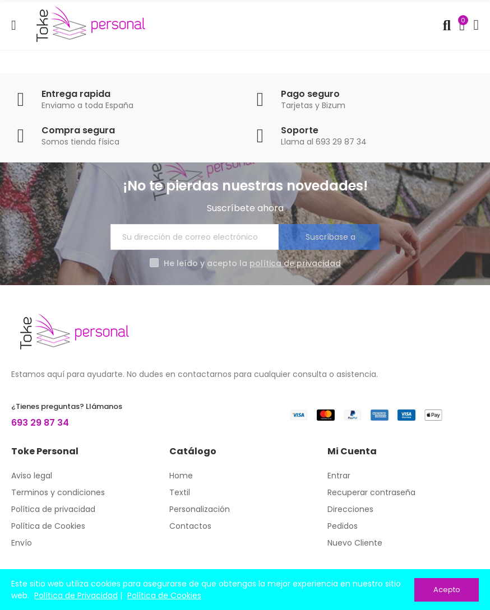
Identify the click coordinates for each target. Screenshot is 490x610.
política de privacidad (295, 263)
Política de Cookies (164, 595)
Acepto (446, 589)
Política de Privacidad (76, 595)
